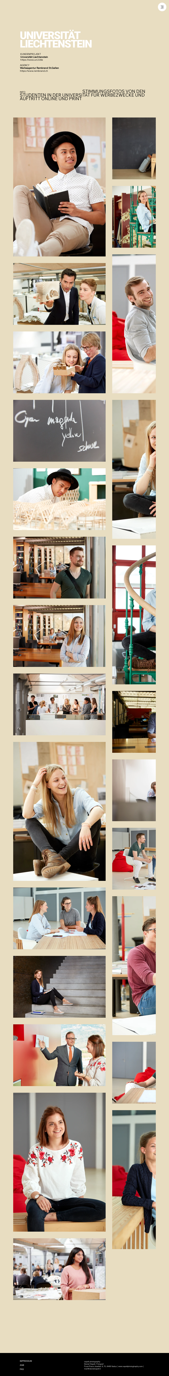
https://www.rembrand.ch (34, 70)
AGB (22, 1365)
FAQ (22, 1369)
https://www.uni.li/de (31, 59)
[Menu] (162, 7)
